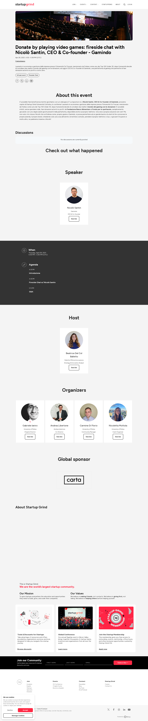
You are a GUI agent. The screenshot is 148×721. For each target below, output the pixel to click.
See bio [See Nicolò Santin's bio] (74, 219)
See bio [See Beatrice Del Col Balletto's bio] (74, 368)
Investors (29, 684)
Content (93, 4)
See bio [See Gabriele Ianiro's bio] (30, 437)
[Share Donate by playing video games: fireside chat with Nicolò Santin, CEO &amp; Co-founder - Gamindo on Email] (31, 81)
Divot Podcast (83, 690)
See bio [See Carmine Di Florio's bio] (89, 437)
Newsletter (82, 684)
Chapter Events (57, 686)
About (118, 4)
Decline (10, 710)
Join (73, 4)
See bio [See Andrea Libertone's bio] (59, 437)
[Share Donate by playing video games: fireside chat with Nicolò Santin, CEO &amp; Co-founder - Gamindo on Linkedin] (26, 81)
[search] (124, 4)
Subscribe (122, 663)
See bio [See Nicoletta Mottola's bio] (118, 437)
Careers (107, 684)
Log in (130, 4)
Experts (29, 686)
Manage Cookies (18, 716)
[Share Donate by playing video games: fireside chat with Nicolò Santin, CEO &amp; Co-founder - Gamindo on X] (22, 81)
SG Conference (57, 684)
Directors (29, 692)
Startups (29, 688)
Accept (25, 710)
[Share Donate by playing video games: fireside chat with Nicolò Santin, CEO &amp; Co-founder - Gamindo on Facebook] (17, 81)
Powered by (124, 717)
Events (83, 4)
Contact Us (108, 686)
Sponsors (29, 690)
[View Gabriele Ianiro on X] (30, 421)
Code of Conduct (42, 709)
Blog (80, 686)
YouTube (81, 688)
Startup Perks (107, 4)
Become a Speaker (58, 688)
